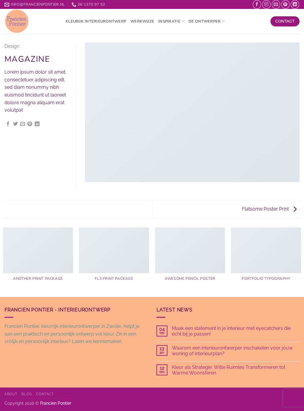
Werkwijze (142, 21)
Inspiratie (171, 21)
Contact (44, 394)
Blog (26, 394)
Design (11, 46)
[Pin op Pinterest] (29, 124)
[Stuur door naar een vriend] (22, 124)
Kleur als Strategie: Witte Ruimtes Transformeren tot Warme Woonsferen (228, 370)
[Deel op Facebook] (8, 124)
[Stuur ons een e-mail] (276, 4)
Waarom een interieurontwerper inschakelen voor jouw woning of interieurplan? (232, 350)
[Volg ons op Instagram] (266, 4)
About (11, 394)
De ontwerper (207, 21)
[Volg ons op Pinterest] (285, 4)
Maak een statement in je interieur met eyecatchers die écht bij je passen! (231, 331)
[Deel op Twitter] (15, 124)
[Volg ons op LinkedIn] (295, 4)
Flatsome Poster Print (269, 209)
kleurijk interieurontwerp (96, 21)
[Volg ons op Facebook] (257, 4)
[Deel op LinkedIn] (37, 124)
